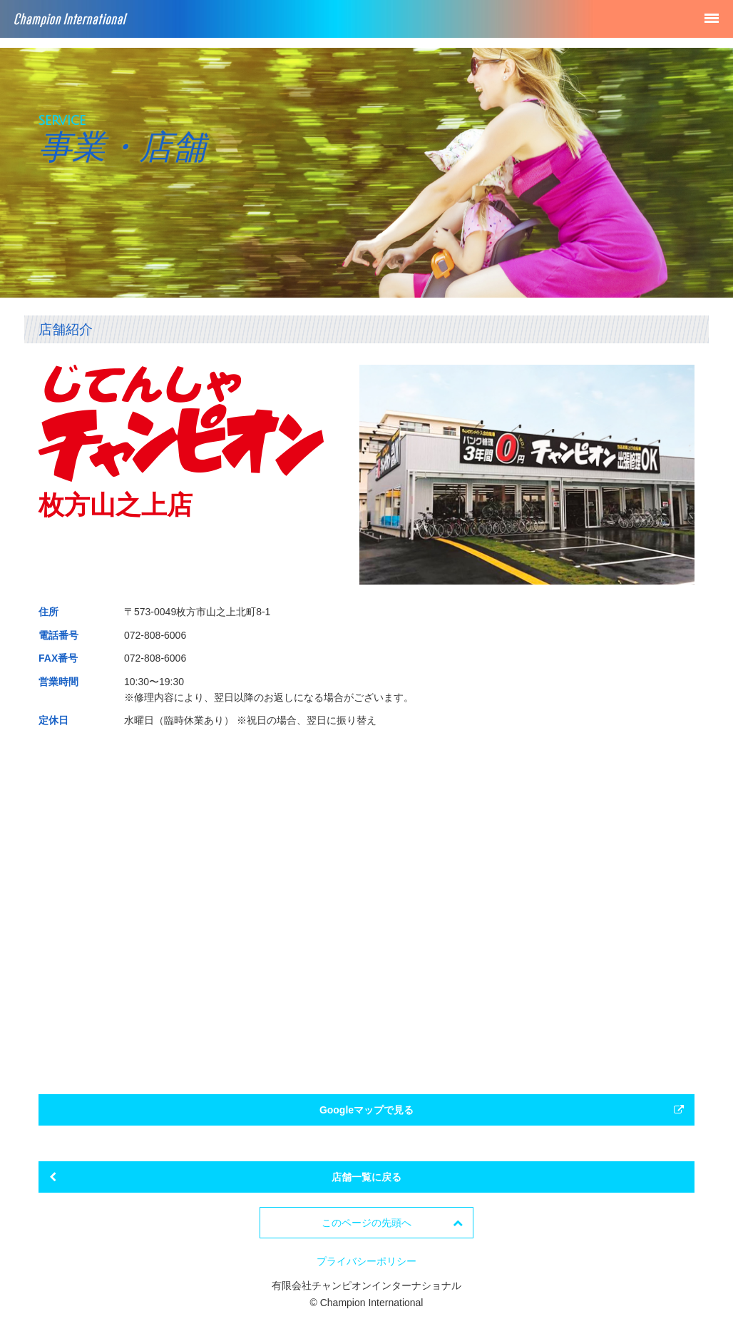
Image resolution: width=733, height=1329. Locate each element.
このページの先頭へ (392, 1222)
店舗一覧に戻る (225, 1177)
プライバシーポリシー (366, 1261)
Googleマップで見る (501, 1110)
